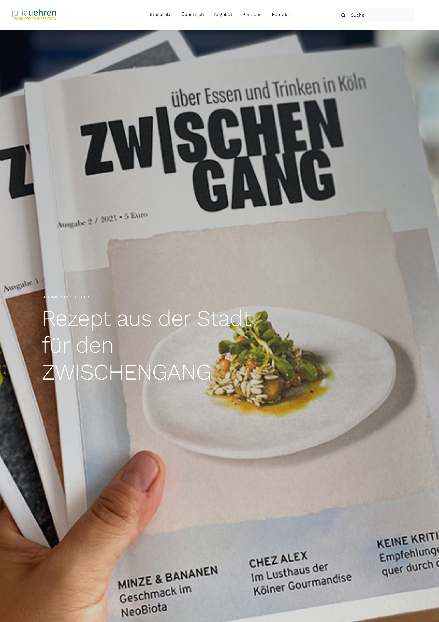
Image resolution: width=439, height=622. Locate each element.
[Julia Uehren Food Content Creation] (33, 11)
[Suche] (375, 15)
